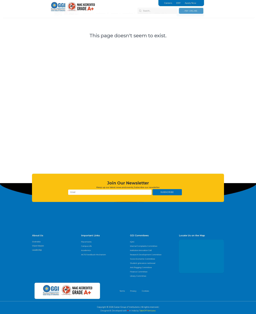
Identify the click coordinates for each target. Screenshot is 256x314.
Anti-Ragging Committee (141, 267)
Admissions (102, 8)
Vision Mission (38, 246)
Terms (122, 291)
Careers (168, 3)
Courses (115, 8)
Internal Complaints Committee (143, 246)
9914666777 (189, 9)
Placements (144, 8)
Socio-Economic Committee (142, 259)
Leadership (37, 250)
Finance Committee (138, 272)
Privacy (133, 291)
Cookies (145, 291)
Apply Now (190, 3)
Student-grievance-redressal (142, 263)
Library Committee (138, 276)
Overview (36, 242)
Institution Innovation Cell (141, 250)
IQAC (132, 242)
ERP (178, 3)
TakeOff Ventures (147, 310)
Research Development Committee (145, 254)
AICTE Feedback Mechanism (93, 254)
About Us (88, 8)
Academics (129, 8)
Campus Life (159, 8)
